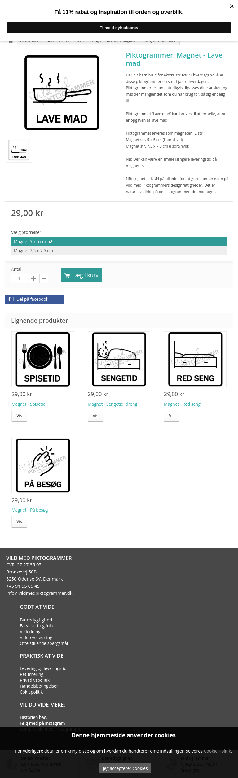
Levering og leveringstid (43, 668)
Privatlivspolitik (35, 680)
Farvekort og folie (37, 626)
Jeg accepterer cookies (125, 768)
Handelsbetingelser (39, 686)
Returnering (31, 674)
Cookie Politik (217, 751)
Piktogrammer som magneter (44, 41)
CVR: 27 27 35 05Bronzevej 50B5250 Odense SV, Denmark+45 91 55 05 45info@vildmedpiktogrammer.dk (39, 578)
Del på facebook (27, 299)
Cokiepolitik (31, 692)
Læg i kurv (81, 275)
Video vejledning (36, 637)
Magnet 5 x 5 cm (30, 241)
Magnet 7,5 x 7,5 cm (33, 250)
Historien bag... (35, 717)
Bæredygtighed (36, 619)
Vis (19, 415)
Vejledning (30, 631)
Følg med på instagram (42, 723)
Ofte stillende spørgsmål (44, 643)
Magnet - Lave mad (160, 41)
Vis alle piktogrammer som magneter (107, 41)
